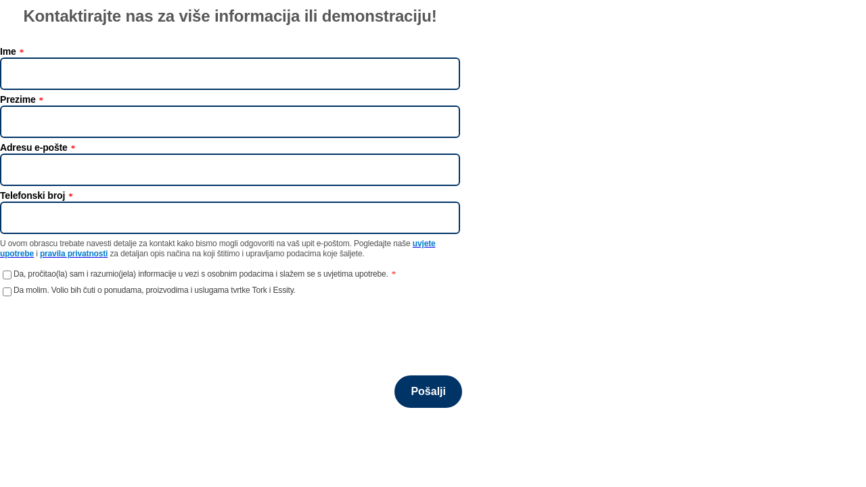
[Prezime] (230, 122)
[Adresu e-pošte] (230, 170)
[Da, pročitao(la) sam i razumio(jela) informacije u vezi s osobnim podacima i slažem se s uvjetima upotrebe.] (7, 275)
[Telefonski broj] (230, 218)
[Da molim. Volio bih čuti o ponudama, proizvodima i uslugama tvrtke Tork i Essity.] (7, 291)
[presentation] (103, 328)
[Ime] (230, 73)
